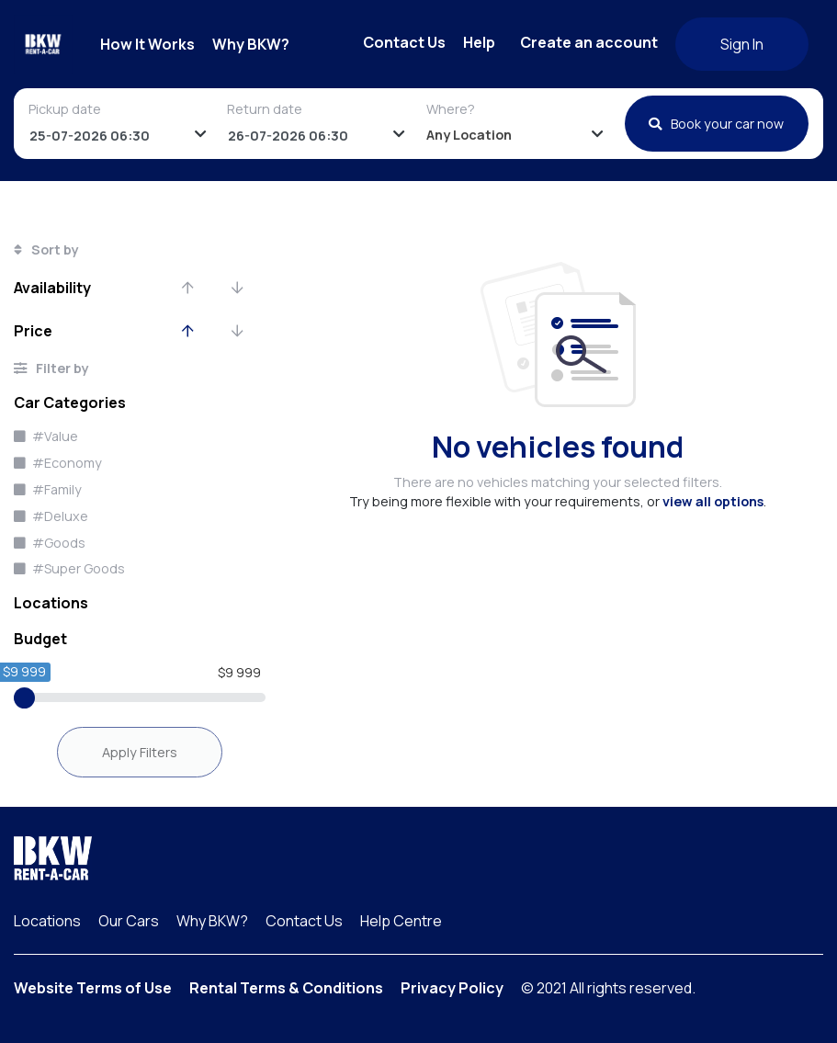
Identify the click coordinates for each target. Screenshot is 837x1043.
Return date (264, 109)
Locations (47, 921)
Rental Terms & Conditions (286, 988)
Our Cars (128, 921)
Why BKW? (250, 44)
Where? (450, 109)
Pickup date (64, 109)
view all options (712, 501)
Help (479, 42)
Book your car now (716, 123)
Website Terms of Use (93, 988)
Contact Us (404, 42)
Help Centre (401, 921)
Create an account (589, 42)
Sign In (741, 44)
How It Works (147, 44)
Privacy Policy (452, 988)
